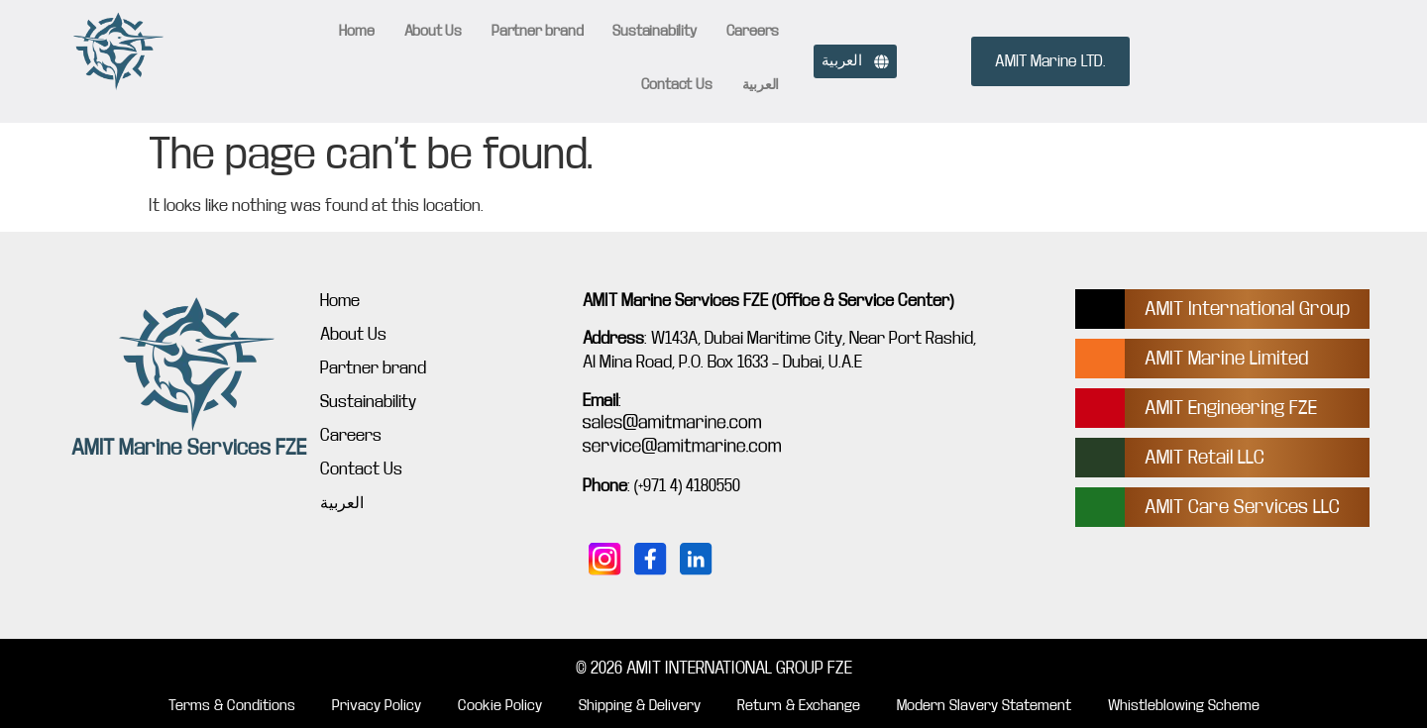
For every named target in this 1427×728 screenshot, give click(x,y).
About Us (433, 31)
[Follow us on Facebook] (651, 559)
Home (356, 31)
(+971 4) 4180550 (687, 485)
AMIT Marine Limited (1226, 358)
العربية (761, 84)
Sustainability (654, 31)
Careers (753, 31)
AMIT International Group (1247, 308)
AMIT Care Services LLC (1242, 506)
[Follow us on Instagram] (605, 559)
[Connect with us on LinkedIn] (696, 559)
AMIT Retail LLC (1204, 457)
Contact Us (677, 84)
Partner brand (537, 31)
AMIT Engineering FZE (1231, 407)
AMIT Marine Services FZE (188, 448)
